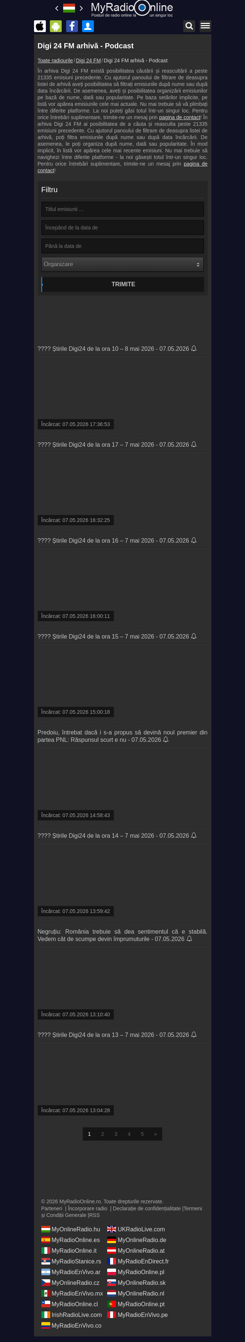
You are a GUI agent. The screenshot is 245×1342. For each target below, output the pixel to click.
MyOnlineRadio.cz (70, 1282)
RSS (94, 1215)
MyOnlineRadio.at (135, 1250)
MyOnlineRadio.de (136, 1239)
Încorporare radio (88, 1208)
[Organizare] (122, 264)
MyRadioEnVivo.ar (71, 1272)
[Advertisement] (123, 317)
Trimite (123, 284)
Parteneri (51, 1208)
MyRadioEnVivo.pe (137, 1314)
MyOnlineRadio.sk (136, 1282)
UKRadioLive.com (136, 1229)
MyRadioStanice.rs (71, 1261)
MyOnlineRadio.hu (71, 1229)
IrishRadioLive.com (71, 1314)
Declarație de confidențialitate (147, 1208)
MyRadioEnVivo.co (71, 1325)
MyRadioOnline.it (69, 1250)
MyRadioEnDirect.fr (138, 1261)
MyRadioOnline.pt (135, 1304)
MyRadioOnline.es (70, 1239)
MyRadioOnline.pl (135, 1272)
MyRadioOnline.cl (69, 1304)
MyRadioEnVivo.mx (72, 1293)
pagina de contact (179, 117)
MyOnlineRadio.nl (135, 1293)
